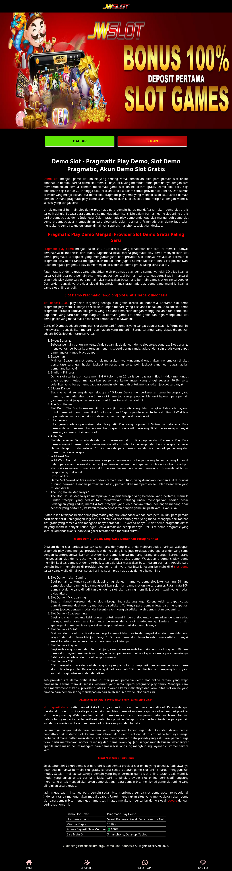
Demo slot (51, 179)
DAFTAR (80, 141)
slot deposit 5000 (56, 303)
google (172, 800)
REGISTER (87, 865)
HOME (29, 865)
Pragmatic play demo (59, 249)
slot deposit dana (56, 707)
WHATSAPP (144, 865)
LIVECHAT (203, 865)
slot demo (181, 567)
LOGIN (152, 141)
